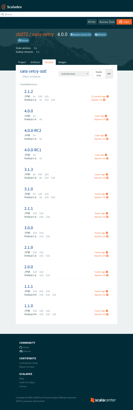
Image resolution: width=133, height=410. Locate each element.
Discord (24, 351)
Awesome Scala (106, 22)
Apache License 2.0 (81, 34)
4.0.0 (28, 110)
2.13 (40, 96)
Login (124, 21)
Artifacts (35, 62)
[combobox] (74, 73)
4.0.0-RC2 (32, 130)
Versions (49, 62)
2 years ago (101, 174)
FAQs (21, 378)
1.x (37, 51)
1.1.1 (28, 286)
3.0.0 (28, 227)
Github (24, 347)
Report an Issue (26, 366)
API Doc (92, 21)
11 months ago (100, 96)
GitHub (23, 40)
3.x (35, 48)
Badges (62, 62)
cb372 (22, 34)
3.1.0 (28, 188)
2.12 (46, 96)
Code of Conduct (27, 382)
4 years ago (101, 193)
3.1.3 (28, 169)
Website (100, 34)
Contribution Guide (28, 363)
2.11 (48, 291)
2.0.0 (28, 266)
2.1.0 (28, 247)
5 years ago (101, 252)
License (22, 386)
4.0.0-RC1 (32, 149)
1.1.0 (28, 305)
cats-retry (43, 34)
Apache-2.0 (98, 99)
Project (22, 62)
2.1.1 (28, 208)
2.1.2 (28, 91)
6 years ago (101, 310)
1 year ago (101, 115)
